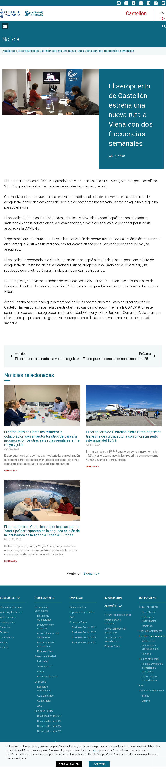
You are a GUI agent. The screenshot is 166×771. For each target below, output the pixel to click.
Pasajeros (8, 51)
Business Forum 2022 (49, 726)
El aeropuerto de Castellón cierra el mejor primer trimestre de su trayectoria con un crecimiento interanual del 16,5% (123, 436)
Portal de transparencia (152, 636)
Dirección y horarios (11, 607)
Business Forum (44, 710)
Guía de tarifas (45, 695)
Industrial (42, 661)
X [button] (159, 746)
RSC (141, 685)
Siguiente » (91, 573)
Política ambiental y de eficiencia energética (152, 667)
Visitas (4, 642)
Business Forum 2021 (49, 731)
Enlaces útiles (45, 651)
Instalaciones (7, 622)
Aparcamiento (8, 617)
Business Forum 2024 (49, 715)
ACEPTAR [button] (99, 764)
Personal (146, 653)
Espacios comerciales (81, 612)
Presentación (149, 612)
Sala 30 (4, 647)
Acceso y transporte (11, 612)
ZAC (39, 705)
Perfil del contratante (150, 631)
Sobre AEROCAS (148, 607)
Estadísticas (7, 637)
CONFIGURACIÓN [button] (69, 764)
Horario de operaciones (117, 614)
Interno (145, 695)
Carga (40, 671)
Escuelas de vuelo (47, 676)
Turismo (4, 632)
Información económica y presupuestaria (150, 645)
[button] (5, 26)
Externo (146, 700)
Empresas (40, 681)
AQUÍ (96, 750)
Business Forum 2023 (49, 721)
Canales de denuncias (151, 690)
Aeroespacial (44, 666)
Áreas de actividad (45, 656)
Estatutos (147, 625)
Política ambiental (149, 658)
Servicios (5, 627)
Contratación (44, 700)
